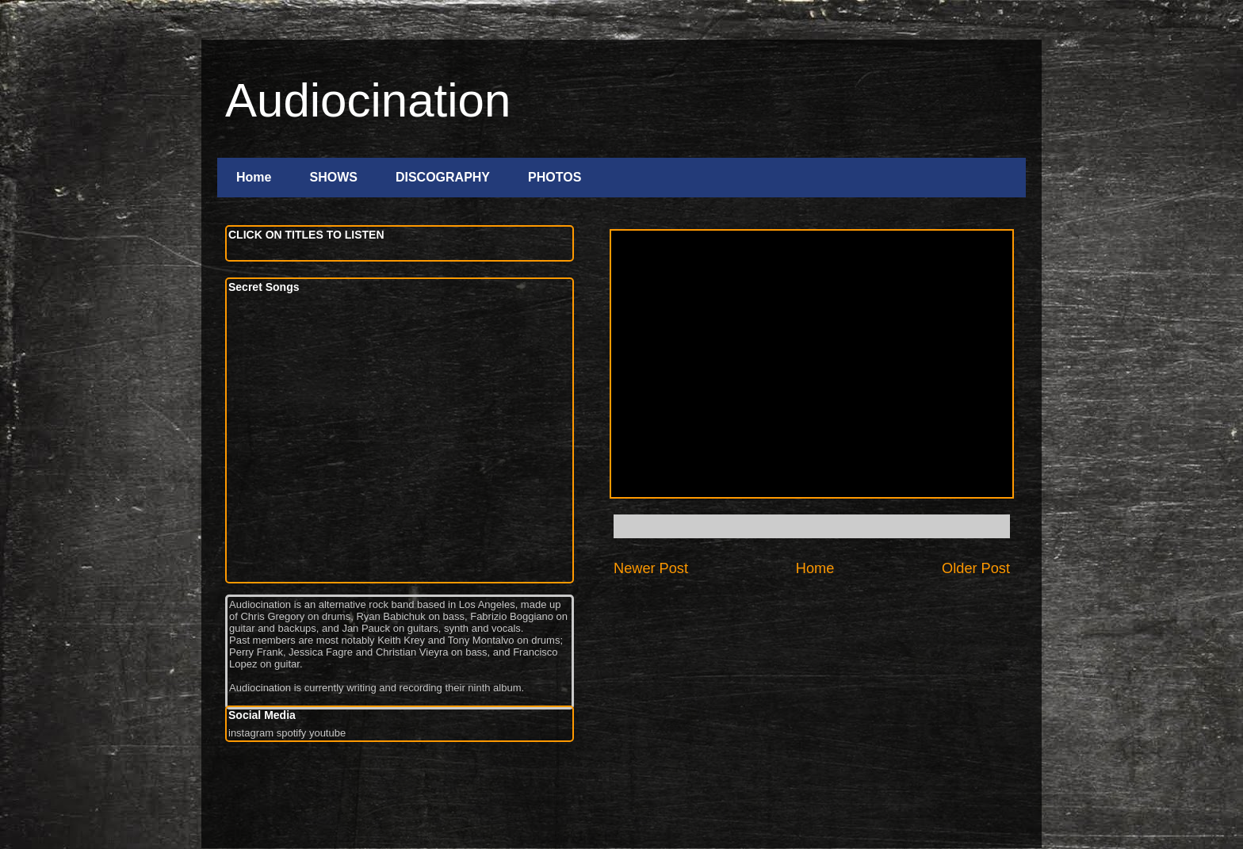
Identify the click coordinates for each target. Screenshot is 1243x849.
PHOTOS (554, 177)
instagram (250, 733)
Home (253, 177)
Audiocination (368, 100)
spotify (292, 733)
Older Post (976, 568)
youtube (327, 733)
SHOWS (333, 177)
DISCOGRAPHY (443, 177)
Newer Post (651, 568)
